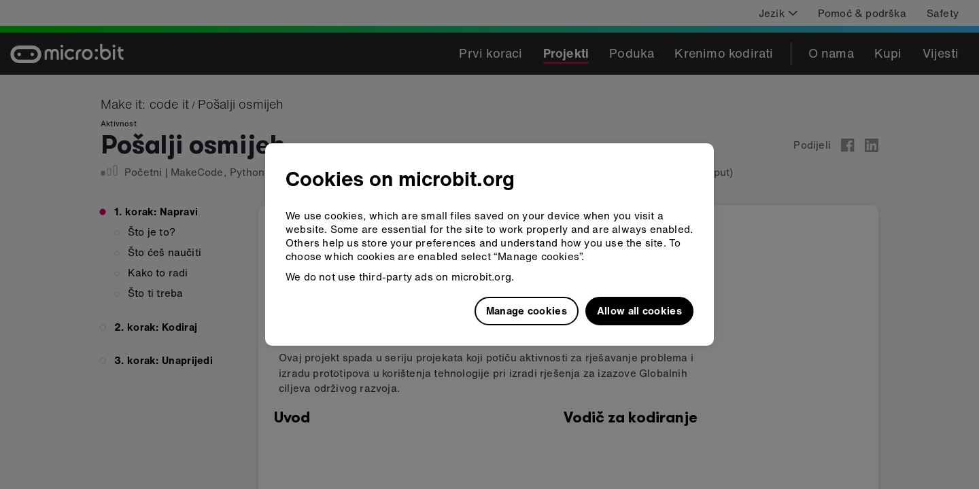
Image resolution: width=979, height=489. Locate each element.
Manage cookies (526, 310)
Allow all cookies (639, 310)
